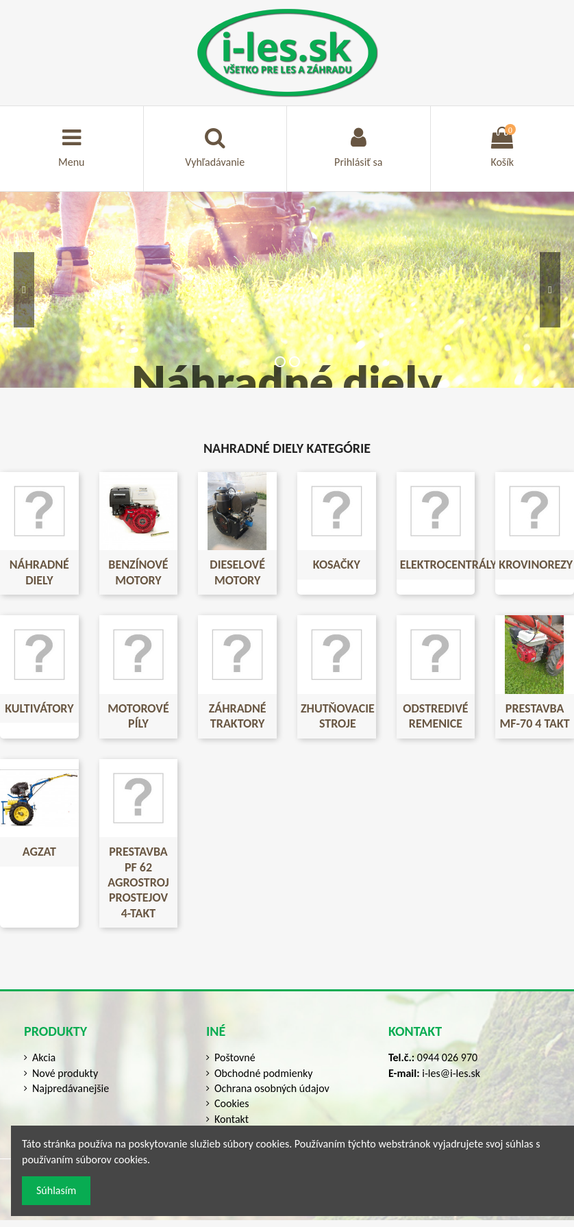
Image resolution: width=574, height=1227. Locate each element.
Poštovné (234, 1057)
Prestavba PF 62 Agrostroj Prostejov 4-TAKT (138, 882)
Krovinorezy (536, 564)
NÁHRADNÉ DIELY (39, 572)
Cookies (231, 1103)
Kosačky (336, 564)
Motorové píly (138, 716)
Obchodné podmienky (263, 1073)
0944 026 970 (447, 1057)
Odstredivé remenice (435, 716)
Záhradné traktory (237, 716)
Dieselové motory (237, 572)
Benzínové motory (138, 572)
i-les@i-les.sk (451, 1073)
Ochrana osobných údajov (271, 1088)
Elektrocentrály (448, 564)
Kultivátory (39, 708)
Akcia (43, 1057)
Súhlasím (56, 1190)
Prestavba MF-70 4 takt (535, 716)
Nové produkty (65, 1073)
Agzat (39, 851)
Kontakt (231, 1119)
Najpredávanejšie (70, 1088)
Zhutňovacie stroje (338, 716)
